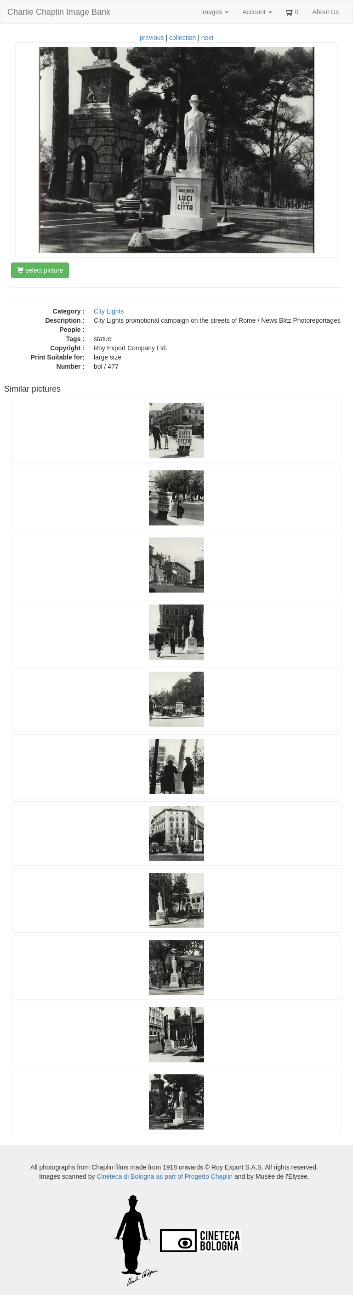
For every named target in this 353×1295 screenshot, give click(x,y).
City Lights (109, 311)
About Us (325, 12)
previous (152, 37)
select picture (40, 270)
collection (182, 37)
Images (214, 12)
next (207, 37)
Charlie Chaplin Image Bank (58, 12)
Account (257, 12)
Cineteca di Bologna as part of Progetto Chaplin (165, 1176)
